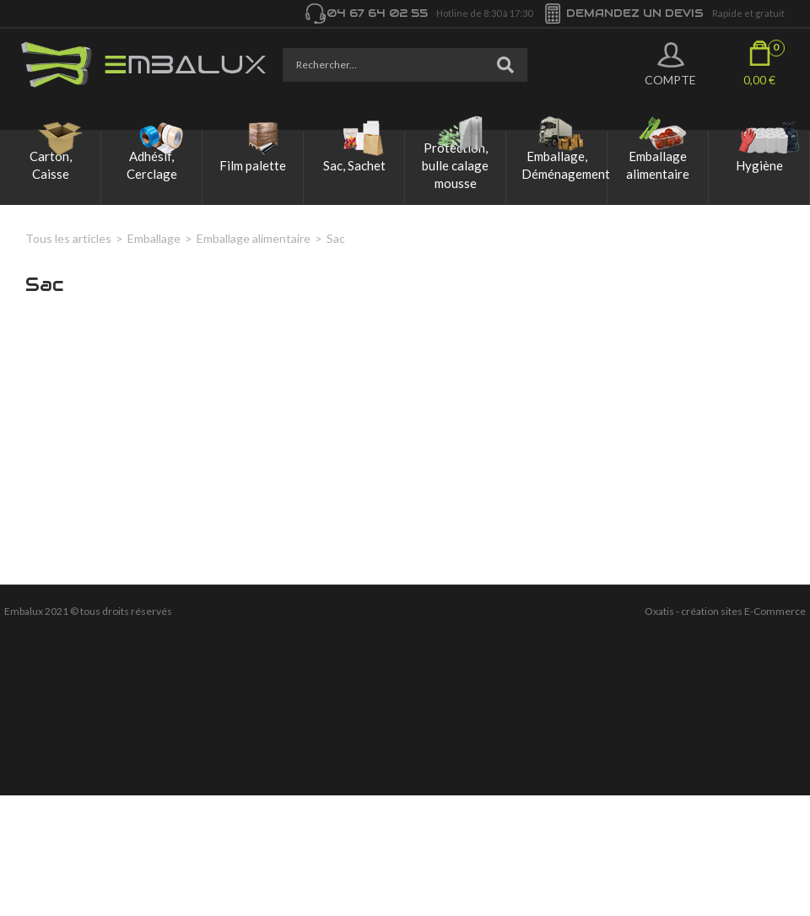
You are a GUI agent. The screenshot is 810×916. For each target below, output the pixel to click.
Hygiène (759, 165)
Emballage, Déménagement (564, 164)
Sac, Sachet (354, 165)
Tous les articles (68, 238)
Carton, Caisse (51, 164)
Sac (336, 238)
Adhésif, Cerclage (152, 164)
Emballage (154, 238)
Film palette (252, 165)
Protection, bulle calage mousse (455, 165)
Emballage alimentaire (657, 164)
